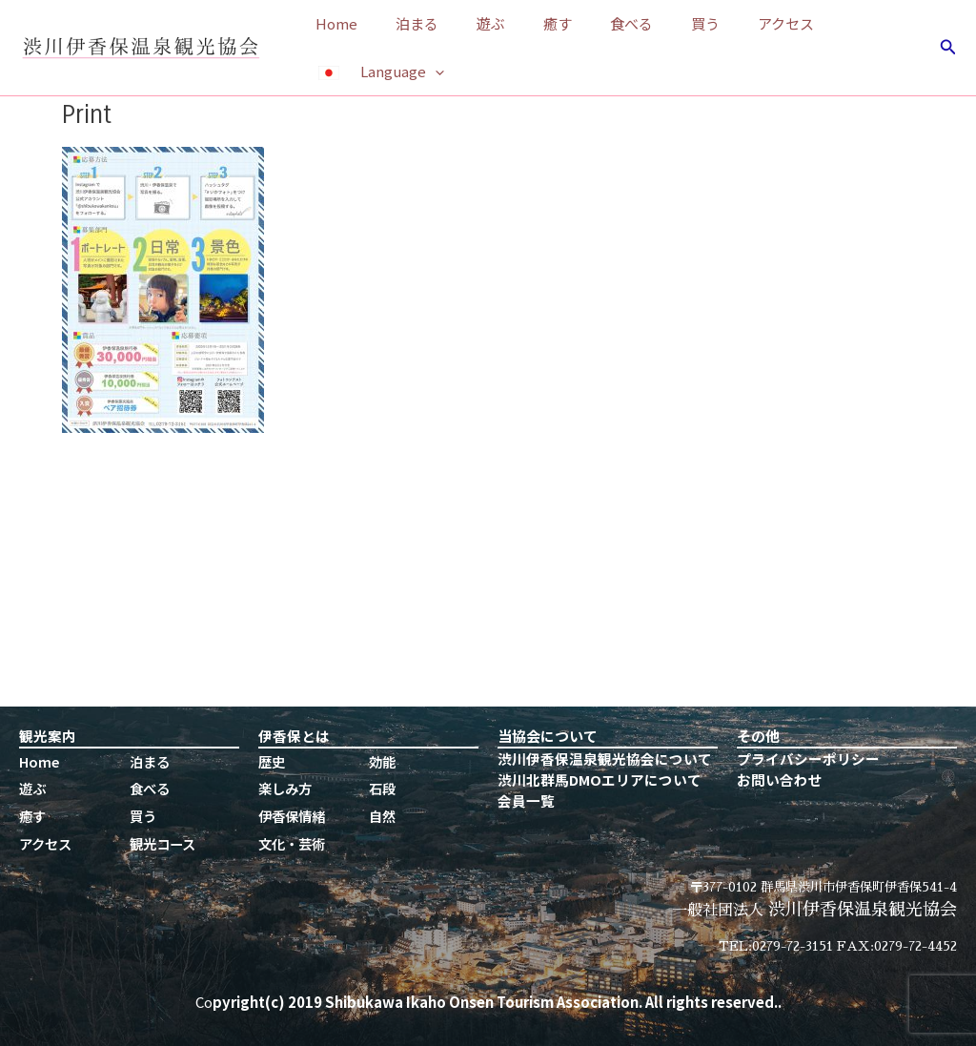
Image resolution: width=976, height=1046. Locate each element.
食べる (588, 23)
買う (653, 23)
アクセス (724, 23)
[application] (430, 71)
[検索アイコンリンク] (948, 47)
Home (332, 23)
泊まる (402, 23)
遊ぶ (467, 23)
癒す (524, 23)
